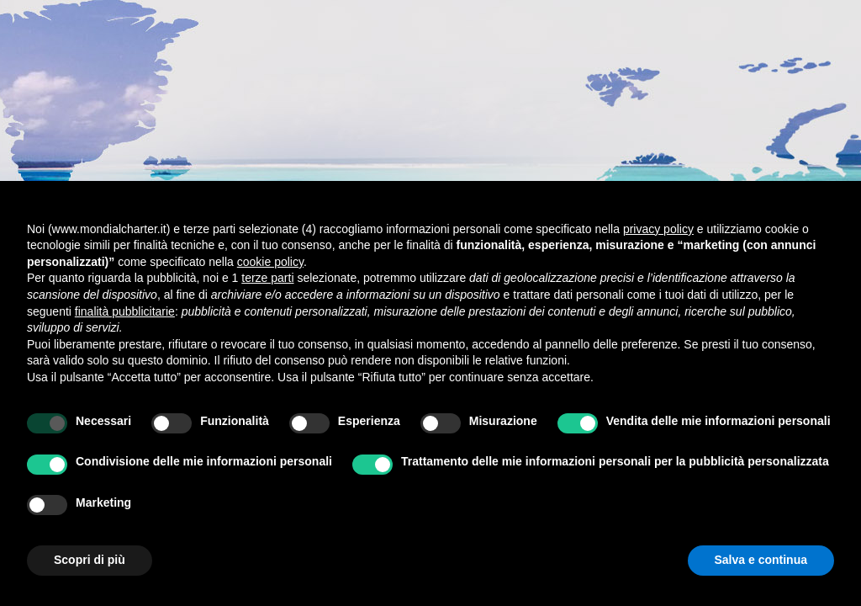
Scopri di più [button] (89, 559)
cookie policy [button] (270, 261)
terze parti (267, 277)
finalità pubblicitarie (125, 311)
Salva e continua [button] (761, 559)
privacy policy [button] (658, 229)
